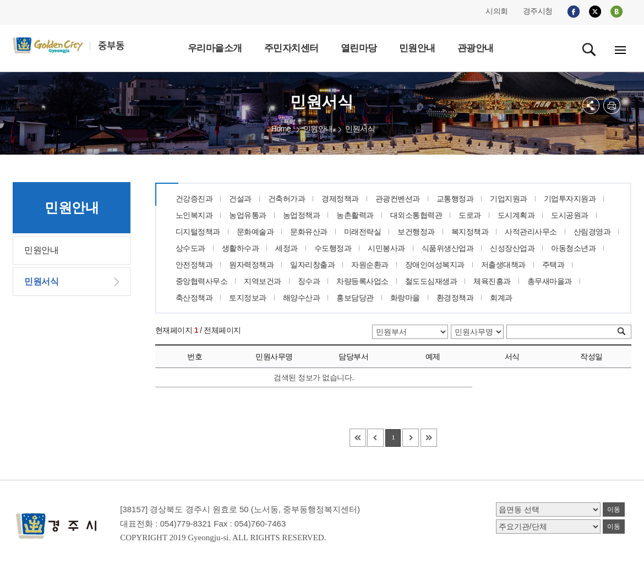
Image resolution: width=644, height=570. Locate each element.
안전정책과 (194, 264)
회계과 (501, 297)
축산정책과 (194, 297)
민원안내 (318, 128)
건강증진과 (194, 198)
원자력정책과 (251, 264)
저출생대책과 (503, 264)
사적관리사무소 (531, 231)
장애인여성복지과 (435, 264)
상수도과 (190, 248)
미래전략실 (362, 231)
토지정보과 (247, 297)
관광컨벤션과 (397, 198)
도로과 (470, 215)
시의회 (496, 11)
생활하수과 (240, 248)
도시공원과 (569, 215)
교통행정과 (455, 198)
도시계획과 (516, 215)
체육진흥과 (492, 281)
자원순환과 (370, 264)
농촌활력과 (355, 215)
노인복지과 (194, 215)
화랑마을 (405, 297)
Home (281, 128)
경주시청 (538, 11)
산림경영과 (592, 231)
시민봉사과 (386, 248)
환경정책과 (455, 297)
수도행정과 (333, 248)
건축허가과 (286, 198)
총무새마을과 (549, 281)
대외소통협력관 (416, 215)
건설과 (240, 198)
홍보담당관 (355, 297)
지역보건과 (262, 281)
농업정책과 (301, 215)
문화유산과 (309, 231)
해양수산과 (301, 297)
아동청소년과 (573, 248)
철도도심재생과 (431, 281)
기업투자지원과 (570, 198)
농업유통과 (247, 215)
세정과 (286, 248)
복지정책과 (470, 231)
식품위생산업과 (448, 248)
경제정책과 (340, 198)
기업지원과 (508, 198)
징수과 (309, 281)
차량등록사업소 (362, 281)
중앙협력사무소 (202, 281)
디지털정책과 (198, 231)
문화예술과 (255, 231)
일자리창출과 (312, 264)
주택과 (553, 264)
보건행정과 (416, 231)
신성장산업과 (512, 248)
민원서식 (360, 128)
